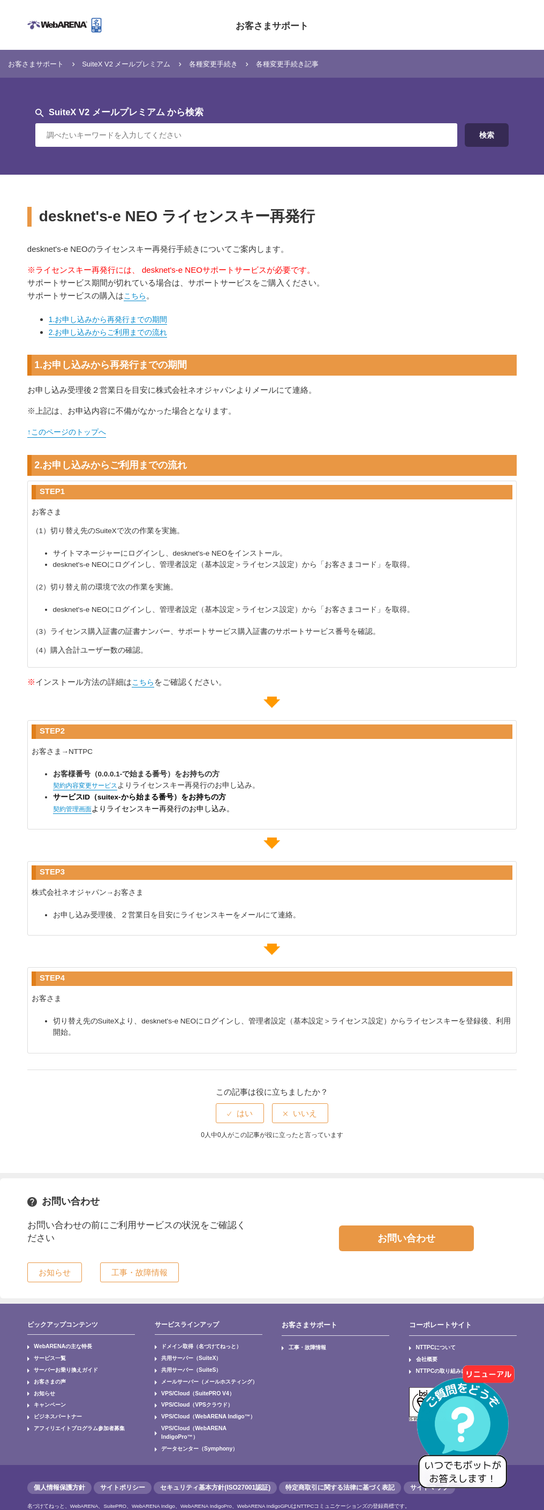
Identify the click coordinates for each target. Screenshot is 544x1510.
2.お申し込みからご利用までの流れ (112, 332)
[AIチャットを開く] (466, 1432)
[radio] (240, 1113)
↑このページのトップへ (69, 431)
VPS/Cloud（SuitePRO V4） (189, 1383)
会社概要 (423, 1354)
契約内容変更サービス (90, 785)
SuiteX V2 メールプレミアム (141, 63)
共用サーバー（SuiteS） (184, 1363)
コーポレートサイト (438, 1324)
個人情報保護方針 (59, 1458)
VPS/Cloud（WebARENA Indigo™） (198, 1401)
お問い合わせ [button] (406, 1237)
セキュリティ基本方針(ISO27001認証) (215, 1458)
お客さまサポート (272, 25)
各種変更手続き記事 (321, 63)
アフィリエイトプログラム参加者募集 (69, 1411)
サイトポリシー (122, 1458)
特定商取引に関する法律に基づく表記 (340, 1458)
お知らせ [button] (55, 1272)
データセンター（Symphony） (191, 1420)
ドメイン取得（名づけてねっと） (192, 1345)
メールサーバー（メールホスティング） (198, 1373)
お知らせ (41, 1383)
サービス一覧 (45, 1354)
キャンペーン (45, 1392)
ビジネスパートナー (52, 1401)
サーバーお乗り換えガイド (58, 1363)
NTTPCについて (430, 1345)
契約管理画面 (75, 808)
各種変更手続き (239, 63)
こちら (136, 295)
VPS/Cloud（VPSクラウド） (189, 1392)
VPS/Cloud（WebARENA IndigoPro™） (202, 1411)
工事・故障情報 (302, 1345)
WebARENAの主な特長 (56, 1345)
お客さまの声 (45, 1373)
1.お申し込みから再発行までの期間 (112, 319)
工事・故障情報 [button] (139, 1272)
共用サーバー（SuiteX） (184, 1354)
